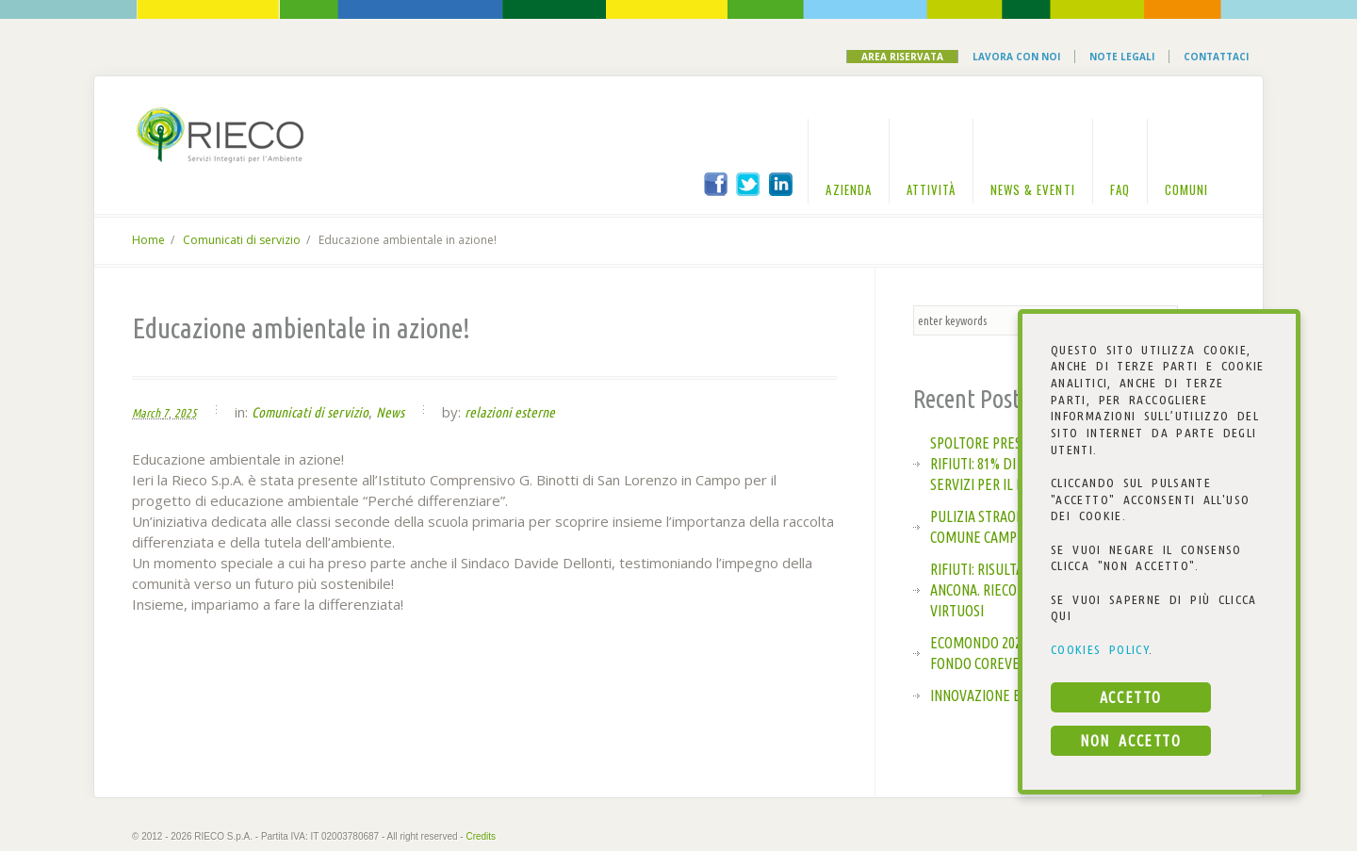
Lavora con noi (1016, 56)
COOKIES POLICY (1100, 649)
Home (148, 240)
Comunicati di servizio (242, 240)
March (146, 412)
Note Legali (1121, 56)
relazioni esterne (510, 412)
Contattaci (1216, 56)
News (390, 412)
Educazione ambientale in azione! (301, 328)
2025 (185, 412)
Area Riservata (902, 56)
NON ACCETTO (1130, 740)
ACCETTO (1131, 697)
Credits (481, 836)
